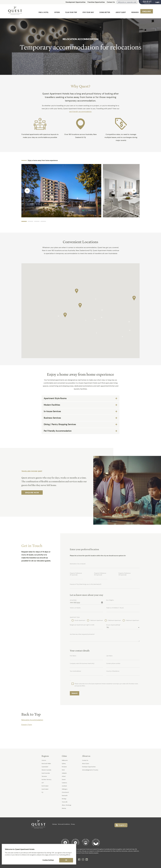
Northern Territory (46, 779)
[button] (80, 305)
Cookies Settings (48, 860)
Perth (63, 770)
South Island (45, 789)
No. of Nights (110, 600)
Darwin (64, 779)
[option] (61, 190)
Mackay (64, 808)
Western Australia (46, 770)
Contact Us (111, 2)
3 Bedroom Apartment (131, 620)
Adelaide (64, 773)
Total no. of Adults (75, 608)
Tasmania (44, 776)
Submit (75, 693)
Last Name (109, 656)
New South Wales (46, 763)
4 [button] (43, 221)
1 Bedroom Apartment (95, 620)
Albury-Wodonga (66, 805)
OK (66, 860)
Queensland (45, 766)
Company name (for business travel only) (82, 663)
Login (157, 2)
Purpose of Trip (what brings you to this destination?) (85, 584)
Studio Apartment (78, 620)
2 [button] (30, 221)
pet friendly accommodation (80, 111)
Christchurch (65, 792)
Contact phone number (113, 663)
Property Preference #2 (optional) (100, 574)
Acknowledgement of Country (90, 770)
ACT (43, 782)
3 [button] (37, 221)
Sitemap (54, 824)
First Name (73, 656)
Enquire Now (32, 493)
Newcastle (64, 795)
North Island (45, 786)
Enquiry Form (26, 724)
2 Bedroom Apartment (113, 620)
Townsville (64, 802)
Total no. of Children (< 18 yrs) (115, 608)
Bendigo (64, 798)
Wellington (64, 789)
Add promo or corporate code (127, 2)
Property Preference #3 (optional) (125, 574)
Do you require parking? (113, 625)
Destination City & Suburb (78, 564)
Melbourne (65, 760)
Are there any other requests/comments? (82, 634)
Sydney (64, 763)
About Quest (85, 763)
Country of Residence (112, 671)
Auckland (64, 786)
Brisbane (64, 766)
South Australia (46, 773)
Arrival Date (73, 600)
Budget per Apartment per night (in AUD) (82, 625)
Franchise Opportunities (96, 2)
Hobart (64, 776)
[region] (39, 854)
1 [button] (24, 221)
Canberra (64, 782)
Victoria (44, 760)
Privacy (73, 824)
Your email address (75, 671)
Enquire (146, 11)
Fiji (42, 792)
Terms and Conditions (64, 824)
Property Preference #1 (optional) (76, 574)
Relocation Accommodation (32, 720)
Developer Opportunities (89, 766)
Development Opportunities (75, 2)
